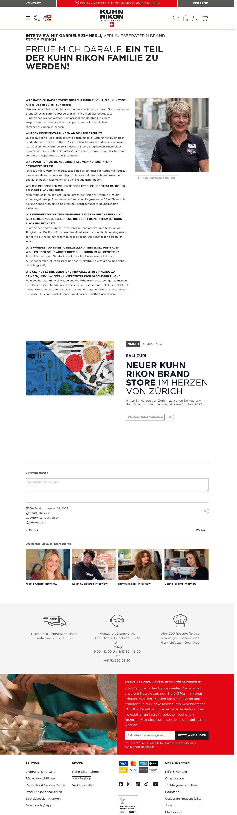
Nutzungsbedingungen (140, 746)
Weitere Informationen (145, 417)
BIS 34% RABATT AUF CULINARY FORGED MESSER (120, 3)
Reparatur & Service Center (45, 785)
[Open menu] (28, 18)
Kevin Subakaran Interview (90, 583)
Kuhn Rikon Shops (85, 771)
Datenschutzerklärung (179, 742)
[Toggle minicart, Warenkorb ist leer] (205, 18)
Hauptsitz (172, 792)
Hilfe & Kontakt (176, 771)
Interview (44, 512)
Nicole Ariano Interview (41, 583)
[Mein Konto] (194, 18)
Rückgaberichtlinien (40, 778)
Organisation (174, 778)
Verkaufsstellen (83, 785)
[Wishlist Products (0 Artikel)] (175, 18)
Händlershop (81, 778)
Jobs (168, 805)
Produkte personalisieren (44, 792)
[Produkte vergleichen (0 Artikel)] (185, 18)
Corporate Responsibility (183, 798)
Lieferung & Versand (41, 771)
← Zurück (32, 530)
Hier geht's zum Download (180, 642)
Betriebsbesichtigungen (43, 798)
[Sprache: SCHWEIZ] (47, 18)
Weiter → (202, 530)
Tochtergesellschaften (181, 785)
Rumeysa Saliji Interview (134, 583)
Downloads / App (39, 805)
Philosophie (173, 812)
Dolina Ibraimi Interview (180, 583)
